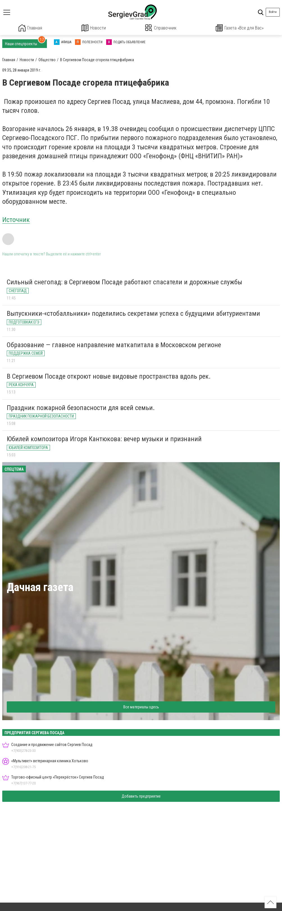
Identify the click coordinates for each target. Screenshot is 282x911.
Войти (273, 12)
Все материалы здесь (141, 706)
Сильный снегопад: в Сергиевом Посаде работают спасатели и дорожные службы (124, 282)
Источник (16, 219)
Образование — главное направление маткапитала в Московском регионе (114, 345)
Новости (93, 27)
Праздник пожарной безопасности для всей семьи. (81, 407)
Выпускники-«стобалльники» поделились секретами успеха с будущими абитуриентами (133, 313)
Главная (30, 27)
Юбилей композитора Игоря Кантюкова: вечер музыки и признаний (104, 439)
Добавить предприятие (141, 796)
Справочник (161, 27)
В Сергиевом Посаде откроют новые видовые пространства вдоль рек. (109, 376)
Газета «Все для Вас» (239, 27)
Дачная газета (40, 587)
